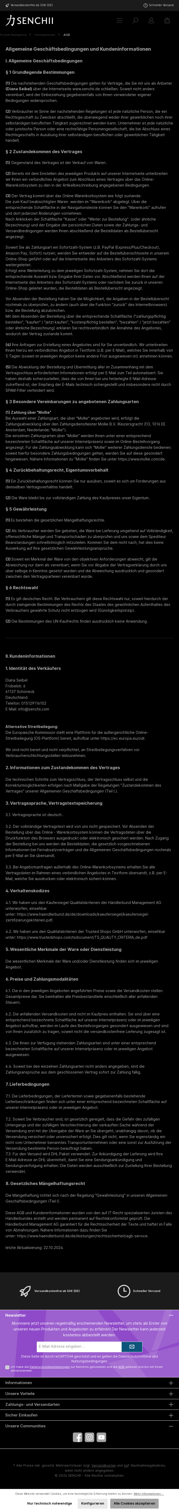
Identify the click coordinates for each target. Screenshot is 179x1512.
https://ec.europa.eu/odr (122, 738)
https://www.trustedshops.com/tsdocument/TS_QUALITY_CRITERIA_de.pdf (82, 937)
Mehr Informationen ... (149, 1494)
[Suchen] (135, 20)
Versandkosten (103, 1465)
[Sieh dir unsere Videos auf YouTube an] (101, 1437)
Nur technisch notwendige (49, 1503)
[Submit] (132, 1347)
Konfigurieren (92, 1503)
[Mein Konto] (151, 20)
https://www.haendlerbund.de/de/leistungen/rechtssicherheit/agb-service (82, 1236)
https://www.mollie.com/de (141, 459)
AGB (121, 1367)
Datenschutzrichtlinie (134, 1356)
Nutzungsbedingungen (89, 1361)
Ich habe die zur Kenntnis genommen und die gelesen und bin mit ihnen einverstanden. (87, 1368)
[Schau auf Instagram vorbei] (89, 1437)
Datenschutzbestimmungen (50, 1367)
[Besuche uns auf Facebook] (78, 1437)
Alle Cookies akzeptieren (134, 1503)
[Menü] (119, 20)
